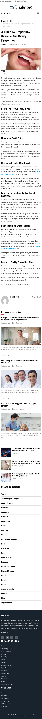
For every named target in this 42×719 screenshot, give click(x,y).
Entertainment (5, 673)
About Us (4, 696)
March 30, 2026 (17, 453)
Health (9, 21)
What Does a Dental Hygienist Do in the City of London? (18, 404)
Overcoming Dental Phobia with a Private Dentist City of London (19, 361)
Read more (6, 356)
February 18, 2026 (18, 409)
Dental (3, 662)
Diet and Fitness (6, 665)
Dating (3, 660)
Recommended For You (11, 312)
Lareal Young (7, 323)
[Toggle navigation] (38, 13)
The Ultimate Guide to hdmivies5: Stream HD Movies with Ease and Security (26, 449)
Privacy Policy (5, 701)
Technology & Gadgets (8, 649)
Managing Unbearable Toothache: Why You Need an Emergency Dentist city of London (20, 318)
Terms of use (5, 698)
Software (4, 654)
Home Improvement (7, 684)
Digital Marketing (6, 668)
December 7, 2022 (17, 44)
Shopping (4, 657)
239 (26, 44)
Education (4, 671)
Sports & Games (6, 651)
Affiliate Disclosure (7, 704)
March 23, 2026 (17, 323)
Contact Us (4, 707)
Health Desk (7, 44)
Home (3, 21)
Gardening (4, 679)
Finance (3, 676)
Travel (3, 646)
